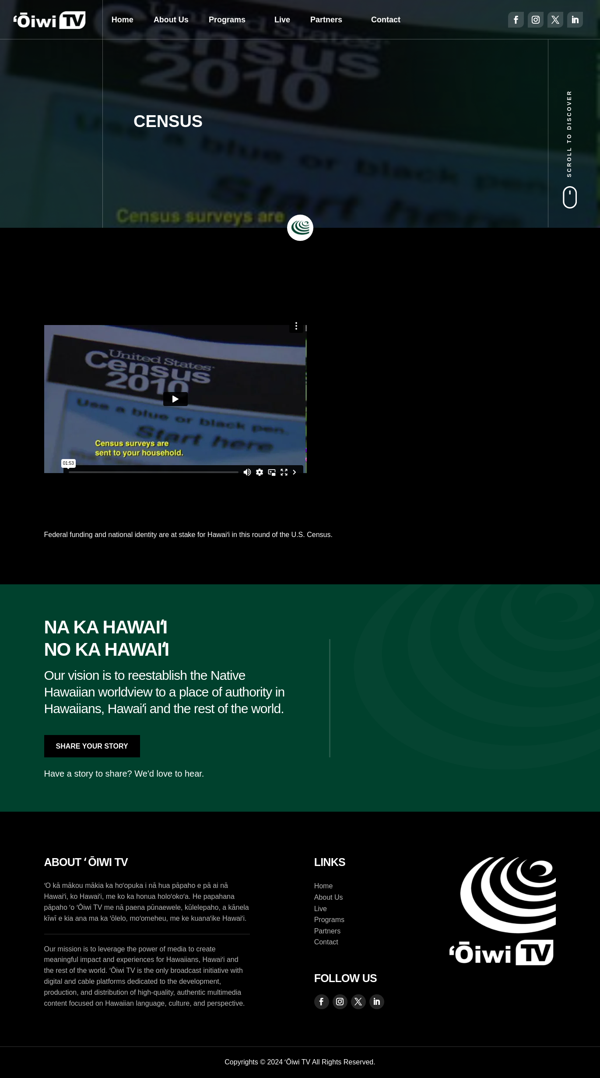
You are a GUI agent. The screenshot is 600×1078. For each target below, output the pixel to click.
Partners (326, 19)
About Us (171, 19)
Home (122, 19)
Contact (385, 19)
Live (282, 19)
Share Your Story (92, 746)
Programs (227, 19)
